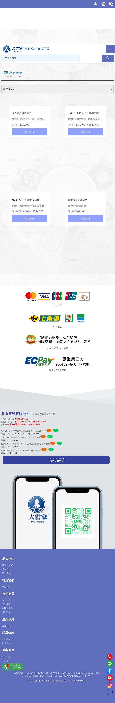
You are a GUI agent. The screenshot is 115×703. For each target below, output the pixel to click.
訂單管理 (6, 643)
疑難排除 (6, 604)
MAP (48, 430)
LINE (56, 430)
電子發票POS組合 (78, 199)
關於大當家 (7, 565)
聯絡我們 (6, 586)
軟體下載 (6, 612)
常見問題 (6, 569)
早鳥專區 (6, 656)
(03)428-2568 (12, 440)
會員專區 (6, 639)
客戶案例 (6, 660)
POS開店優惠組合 (22, 113)
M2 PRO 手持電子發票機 (26, 199)
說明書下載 (7, 608)
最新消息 (6, 625)
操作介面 (6, 600)
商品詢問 (29, 132)
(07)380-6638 (12, 453)
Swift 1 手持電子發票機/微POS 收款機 (85, 113)
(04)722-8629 (12, 447)
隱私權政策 (7, 573)
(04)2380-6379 (13, 434)
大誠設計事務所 (74, 681)
